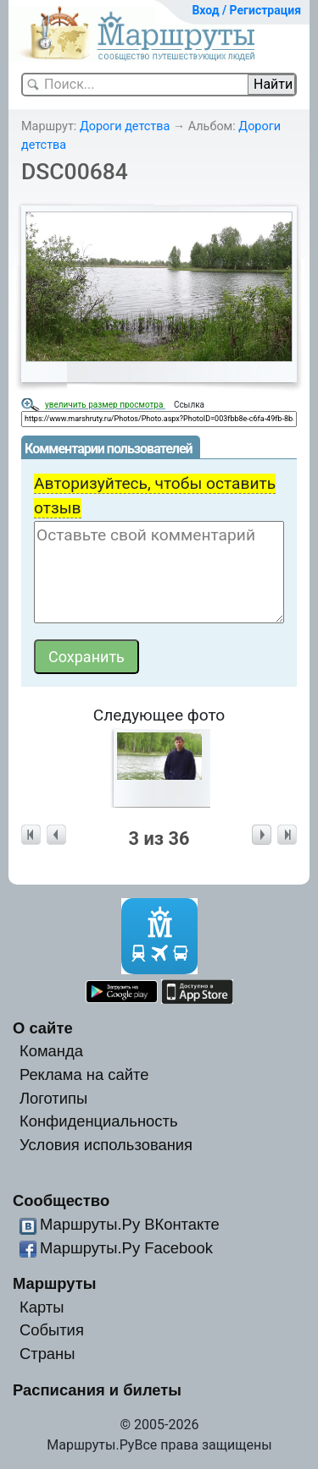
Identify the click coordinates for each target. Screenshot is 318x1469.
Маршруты (55, 1283)
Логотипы (53, 1098)
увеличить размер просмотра (105, 404)
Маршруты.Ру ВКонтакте (130, 1224)
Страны (47, 1353)
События (52, 1330)
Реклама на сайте (84, 1074)
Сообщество (61, 1200)
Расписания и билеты (97, 1390)
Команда (51, 1051)
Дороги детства (125, 126)
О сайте (43, 1028)
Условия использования (106, 1145)
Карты (42, 1307)
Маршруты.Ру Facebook (126, 1248)
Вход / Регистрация (246, 10)
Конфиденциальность (99, 1121)
